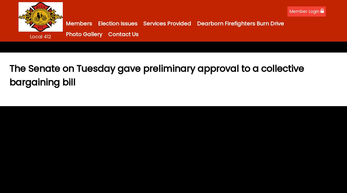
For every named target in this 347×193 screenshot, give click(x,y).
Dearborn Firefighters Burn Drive (240, 23)
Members (79, 23)
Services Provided (167, 23)
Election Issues (117, 23)
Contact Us (123, 34)
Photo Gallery (84, 34)
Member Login (306, 11)
